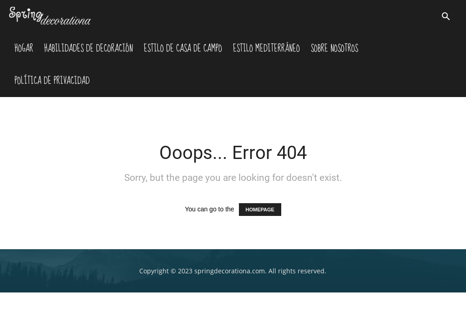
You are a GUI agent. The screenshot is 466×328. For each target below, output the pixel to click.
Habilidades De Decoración (88, 48)
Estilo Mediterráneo (266, 48)
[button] (446, 17)
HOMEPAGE (260, 209)
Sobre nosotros (334, 48)
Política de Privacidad (52, 80)
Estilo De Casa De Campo (183, 48)
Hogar (24, 48)
